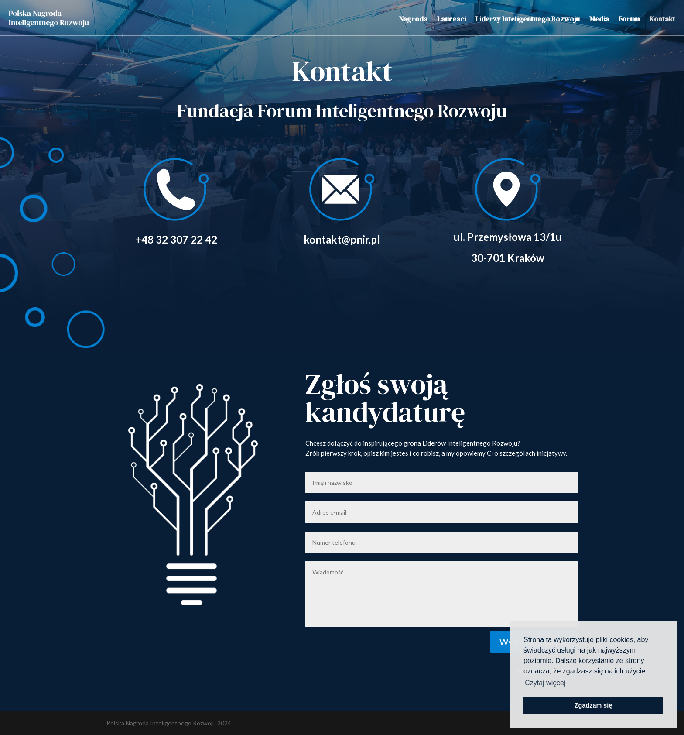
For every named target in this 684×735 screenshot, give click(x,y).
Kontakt (662, 19)
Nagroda (413, 19)
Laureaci (451, 19)
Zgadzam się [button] (593, 705)
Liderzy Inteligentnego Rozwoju (527, 19)
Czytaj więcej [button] (545, 683)
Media (599, 19)
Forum (629, 19)
